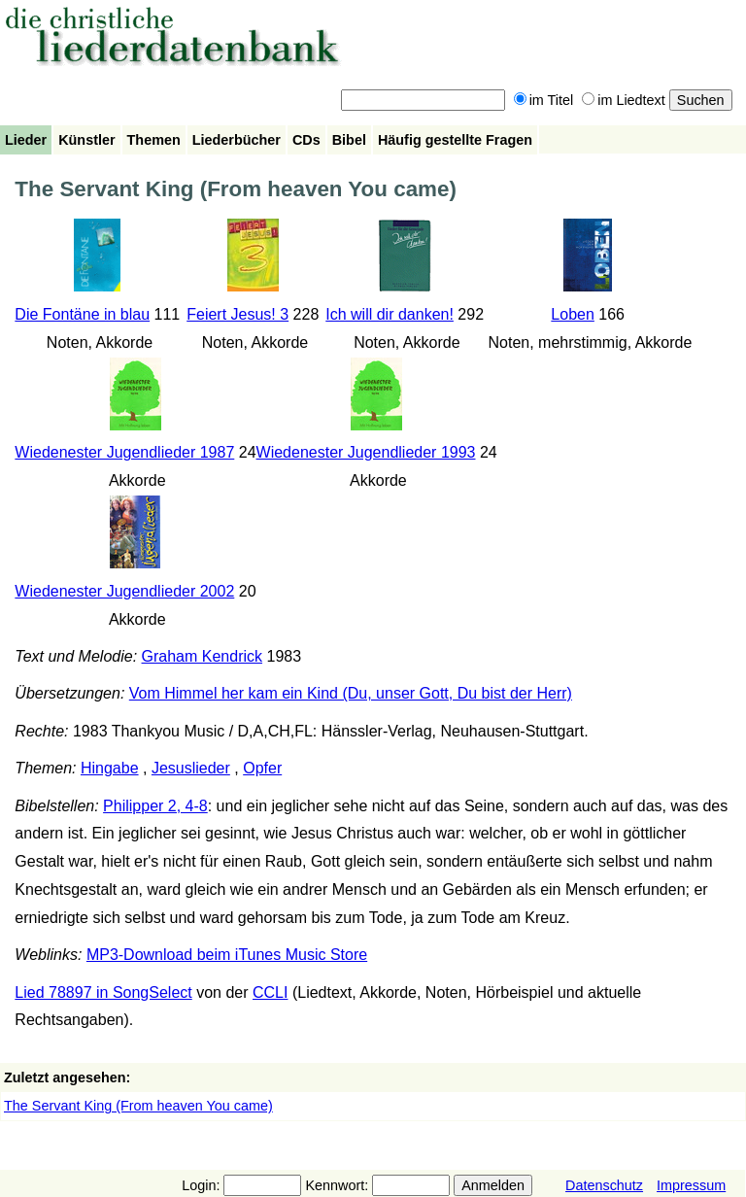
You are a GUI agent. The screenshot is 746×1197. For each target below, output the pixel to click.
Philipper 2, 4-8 (155, 806)
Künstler (86, 140)
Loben (572, 314)
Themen (154, 140)
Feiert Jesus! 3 (237, 314)
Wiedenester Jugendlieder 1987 (124, 452)
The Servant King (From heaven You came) (138, 1105)
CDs (306, 140)
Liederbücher (236, 140)
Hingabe (110, 768)
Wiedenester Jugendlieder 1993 (366, 452)
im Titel (544, 100)
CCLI (270, 992)
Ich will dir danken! (389, 314)
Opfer (262, 768)
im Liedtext (623, 100)
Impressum (691, 1185)
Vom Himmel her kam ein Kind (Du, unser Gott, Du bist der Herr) (350, 693)
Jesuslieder (191, 768)
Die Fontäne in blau (82, 314)
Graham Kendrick (202, 656)
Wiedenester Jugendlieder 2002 (124, 591)
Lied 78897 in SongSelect (103, 992)
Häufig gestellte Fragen (455, 140)
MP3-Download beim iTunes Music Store (226, 954)
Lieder (26, 140)
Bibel (349, 140)
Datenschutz (604, 1185)
